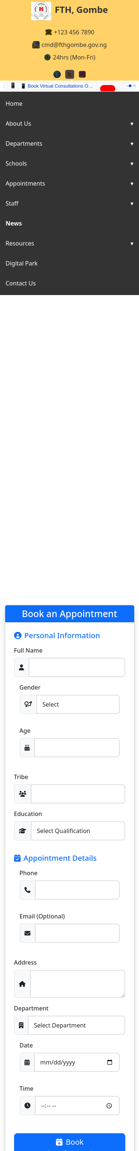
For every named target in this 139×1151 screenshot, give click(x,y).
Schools (16, 163)
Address (25, 962)
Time (27, 1088)
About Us (18, 123)
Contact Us (21, 283)
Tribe (21, 777)
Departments (24, 143)
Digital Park (22, 263)
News (14, 223)
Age (25, 731)
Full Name (28, 650)
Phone (29, 873)
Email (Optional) (42, 916)
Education (28, 814)
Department (31, 1008)
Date (26, 1045)
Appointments (25, 183)
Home (14, 103)
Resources (20, 243)
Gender (30, 687)
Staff (12, 203)
